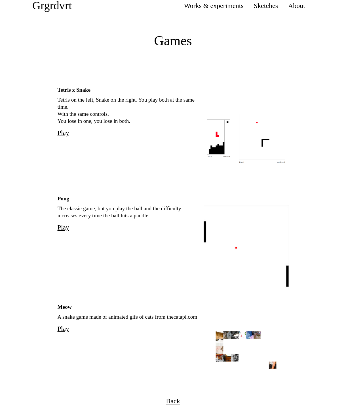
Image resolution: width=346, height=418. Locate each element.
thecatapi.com (182, 317)
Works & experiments (214, 5)
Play (63, 132)
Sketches (266, 5)
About (296, 5)
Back (173, 401)
